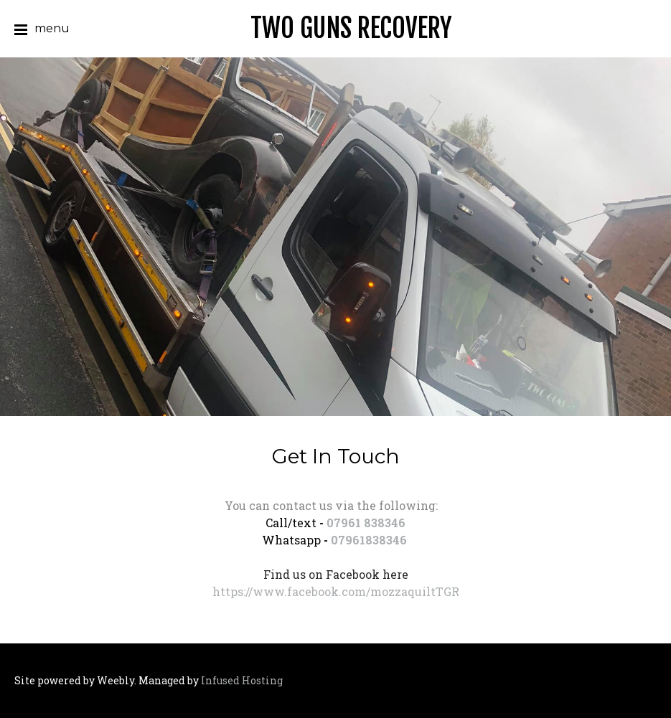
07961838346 (369, 539)
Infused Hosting (242, 680)
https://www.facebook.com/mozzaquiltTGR (335, 591)
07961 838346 (366, 522)
